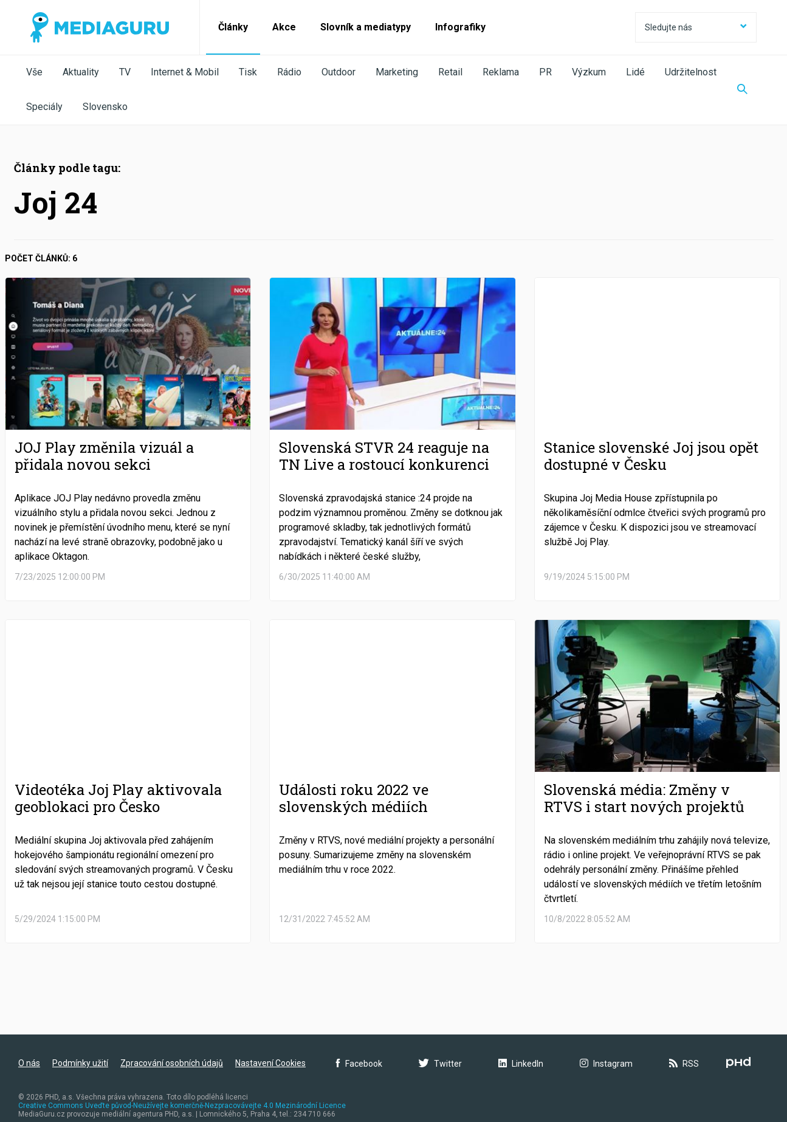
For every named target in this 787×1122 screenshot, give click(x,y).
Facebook (359, 1064)
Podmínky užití (80, 1063)
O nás (29, 1063)
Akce (284, 27)
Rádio (289, 72)
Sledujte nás (696, 27)
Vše (34, 72)
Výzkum (589, 72)
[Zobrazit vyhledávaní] (742, 90)
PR (545, 72)
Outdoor (338, 72)
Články (233, 27)
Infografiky (460, 27)
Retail (450, 72)
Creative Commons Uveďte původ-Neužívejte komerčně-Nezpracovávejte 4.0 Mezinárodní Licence (182, 1105)
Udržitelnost (691, 72)
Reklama (501, 72)
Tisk (248, 72)
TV (125, 72)
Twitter (440, 1064)
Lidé (635, 72)
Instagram (606, 1064)
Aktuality (81, 72)
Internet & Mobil (185, 72)
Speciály (44, 106)
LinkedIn (520, 1064)
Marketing (397, 72)
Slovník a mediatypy (365, 27)
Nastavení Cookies (270, 1063)
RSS (684, 1064)
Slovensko (105, 106)
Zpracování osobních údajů (171, 1063)
